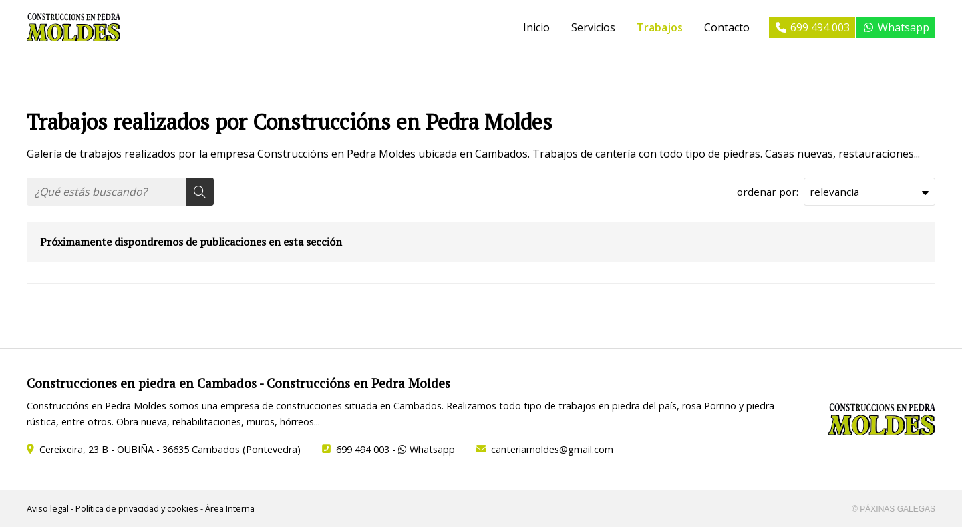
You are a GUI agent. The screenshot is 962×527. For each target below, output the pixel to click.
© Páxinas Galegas (893, 509)
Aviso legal (48, 508)
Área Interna (230, 508)
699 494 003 (362, 449)
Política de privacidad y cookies (136, 508)
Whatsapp (426, 449)
